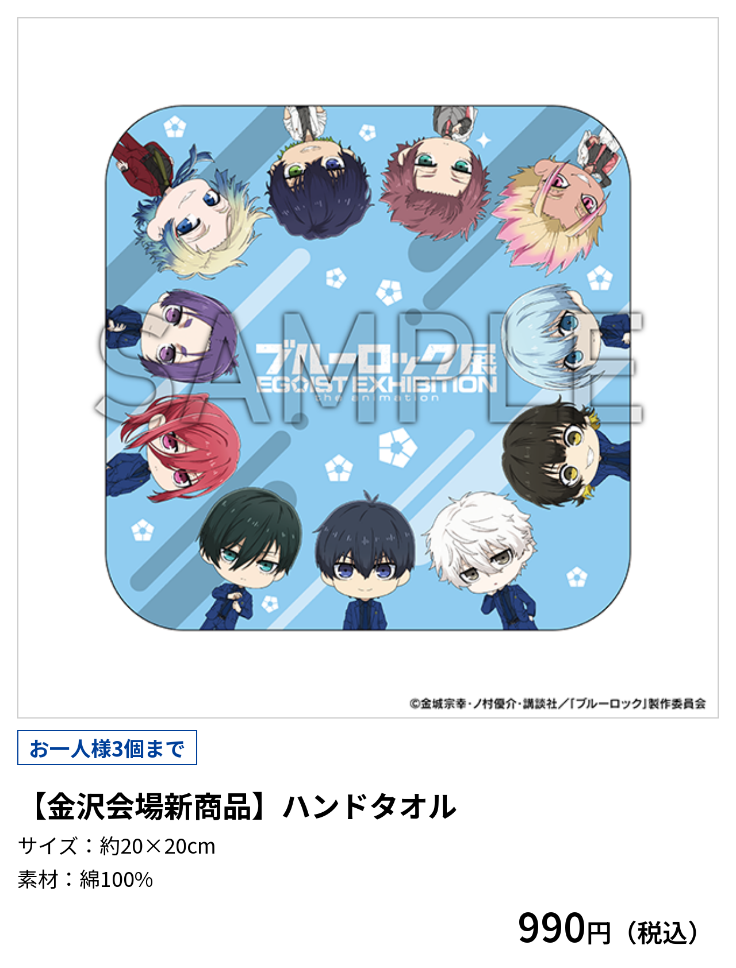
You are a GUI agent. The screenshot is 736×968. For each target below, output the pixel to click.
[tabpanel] (368, 368)
